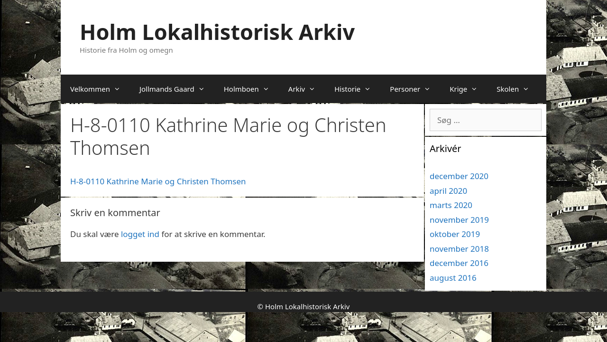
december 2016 (459, 262)
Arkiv (306, 89)
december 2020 (459, 176)
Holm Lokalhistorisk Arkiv (217, 31)
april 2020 (448, 190)
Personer (415, 89)
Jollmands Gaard (176, 89)
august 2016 (453, 277)
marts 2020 (451, 205)
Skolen (518, 89)
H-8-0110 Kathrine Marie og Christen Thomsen (158, 181)
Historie (357, 89)
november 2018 (459, 248)
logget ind (140, 233)
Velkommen (100, 89)
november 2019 (459, 219)
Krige (468, 89)
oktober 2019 (455, 233)
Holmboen (251, 89)
